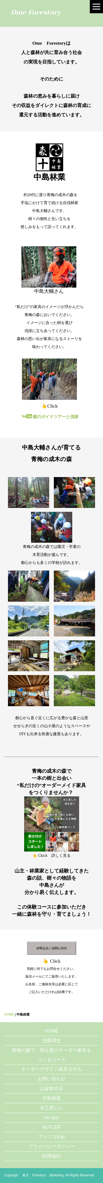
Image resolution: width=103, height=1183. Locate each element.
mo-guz (51, 1117)
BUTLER (51, 1127)
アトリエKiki (51, 1136)
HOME (9, 1014)
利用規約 (51, 1156)
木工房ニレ (51, 1107)
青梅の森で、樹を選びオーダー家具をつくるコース (51, 1055)
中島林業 (51, 1098)
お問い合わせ (52, 1079)
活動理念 (51, 1040)
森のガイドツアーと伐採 (50, 416)
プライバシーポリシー (51, 1146)
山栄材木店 (51, 1088)
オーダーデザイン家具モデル (51, 1069)
